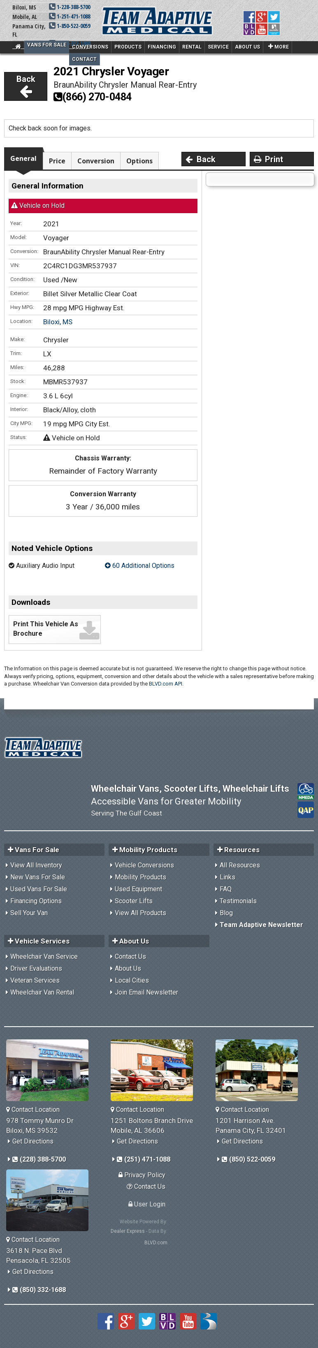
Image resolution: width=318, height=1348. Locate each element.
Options (139, 160)
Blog (226, 913)
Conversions (90, 47)
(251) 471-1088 (143, 1159)
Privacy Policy (141, 1175)
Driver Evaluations (36, 968)
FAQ (226, 889)
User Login (146, 1204)
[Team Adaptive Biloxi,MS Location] (50, 1070)
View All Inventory (36, 865)
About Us (247, 47)
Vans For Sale (46, 45)
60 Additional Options (139, 565)
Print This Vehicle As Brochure (45, 628)
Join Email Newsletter (146, 992)
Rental (192, 47)
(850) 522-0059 (248, 1159)
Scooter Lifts (134, 901)
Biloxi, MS (57, 322)
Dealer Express (128, 1231)
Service (218, 47)
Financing (162, 47)
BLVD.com (155, 1243)
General (23, 158)
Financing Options (36, 901)
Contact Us (130, 956)
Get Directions (32, 1141)
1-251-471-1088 (69, 16)
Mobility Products (140, 877)
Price (57, 160)
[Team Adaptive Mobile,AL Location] (155, 1070)
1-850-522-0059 (69, 25)
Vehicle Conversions (144, 865)
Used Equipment (138, 889)
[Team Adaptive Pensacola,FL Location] (50, 1200)
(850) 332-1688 (39, 1290)
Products (128, 47)
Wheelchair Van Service (44, 956)
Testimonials (238, 901)
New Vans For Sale (37, 877)
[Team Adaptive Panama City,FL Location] (260, 1070)
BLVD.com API (165, 684)
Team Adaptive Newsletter (261, 925)
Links (227, 877)
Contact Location (33, 1109)
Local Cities (132, 980)
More (278, 46)
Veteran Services (35, 980)
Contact (84, 59)
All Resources (240, 865)
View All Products (140, 913)
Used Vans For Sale (38, 889)
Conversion (95, 160)
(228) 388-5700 (39, 1159)
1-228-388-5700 (69, 6)
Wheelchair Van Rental (42, 992)
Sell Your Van (29, 913)
